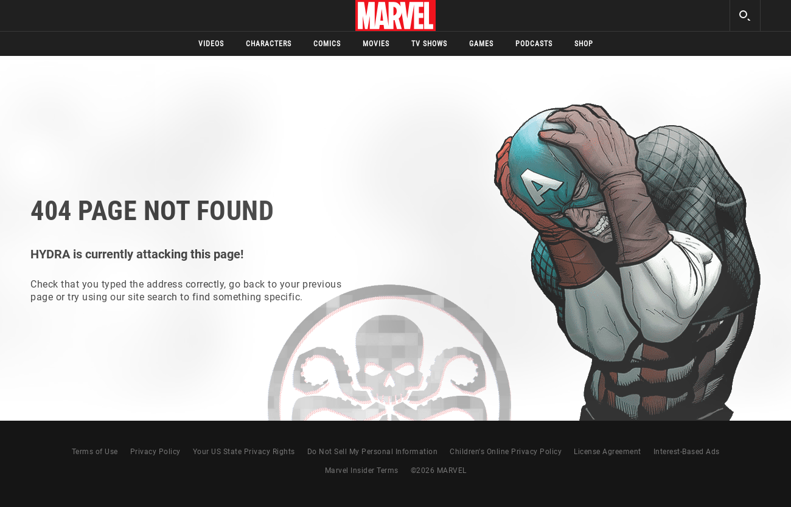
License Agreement (607, 451)
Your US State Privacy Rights (244, 451)
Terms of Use (95, 451)
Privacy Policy (155, 451)
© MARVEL (439, 470)
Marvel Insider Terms (362, 470)
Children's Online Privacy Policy (506, 451)
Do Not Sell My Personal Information (372, 451)
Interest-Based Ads (686, 451)
